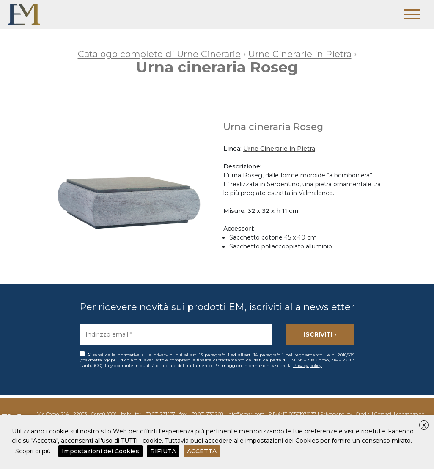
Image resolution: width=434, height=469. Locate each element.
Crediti (363, 414)
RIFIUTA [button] (163, 451)
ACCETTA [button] (202, 451)
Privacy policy (336, 414)
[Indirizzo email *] (176, 334)
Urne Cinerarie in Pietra (279, 148)
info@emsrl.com (245, 414)
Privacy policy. (307, 365)
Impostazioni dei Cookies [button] (100, 451)
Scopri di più (33, 451)
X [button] (424, 425)
